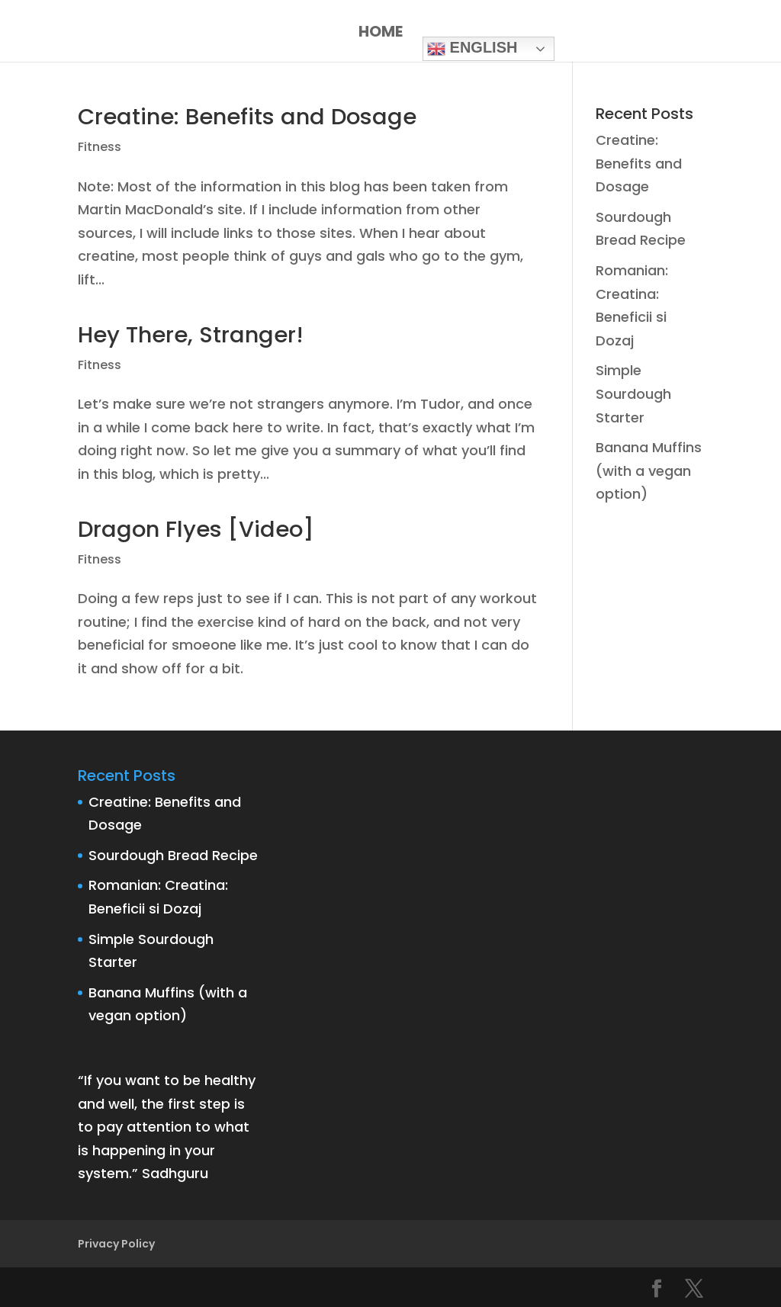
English (472, 48)
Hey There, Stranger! (191, 335)
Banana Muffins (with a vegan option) (649, 470)
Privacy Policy (116, 1243)
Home (380, 34)
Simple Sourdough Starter (633, 393)
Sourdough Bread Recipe (173, 855)
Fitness (99, 147)
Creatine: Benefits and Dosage (247, 116)
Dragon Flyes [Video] (196, 529)
